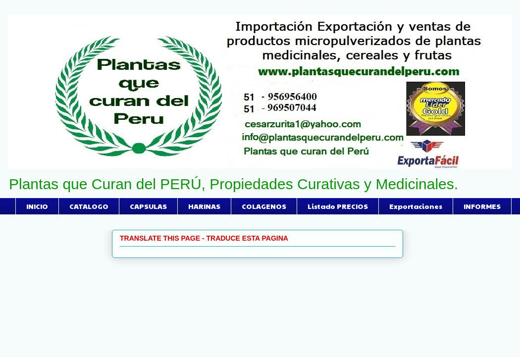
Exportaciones (415, 206)
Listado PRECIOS (338, 206)
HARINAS (204, 206)
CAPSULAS (148, 206)
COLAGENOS (264, 206)
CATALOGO (88, 206)
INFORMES (482, 206)
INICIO (37, 206)
